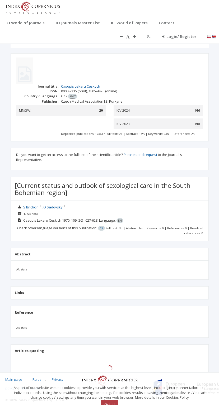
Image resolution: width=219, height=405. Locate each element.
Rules (36, 379)
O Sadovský (53, 207)
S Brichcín (31, 207)
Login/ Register (179, 36)
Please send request (140, 154)
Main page (13, 379)
